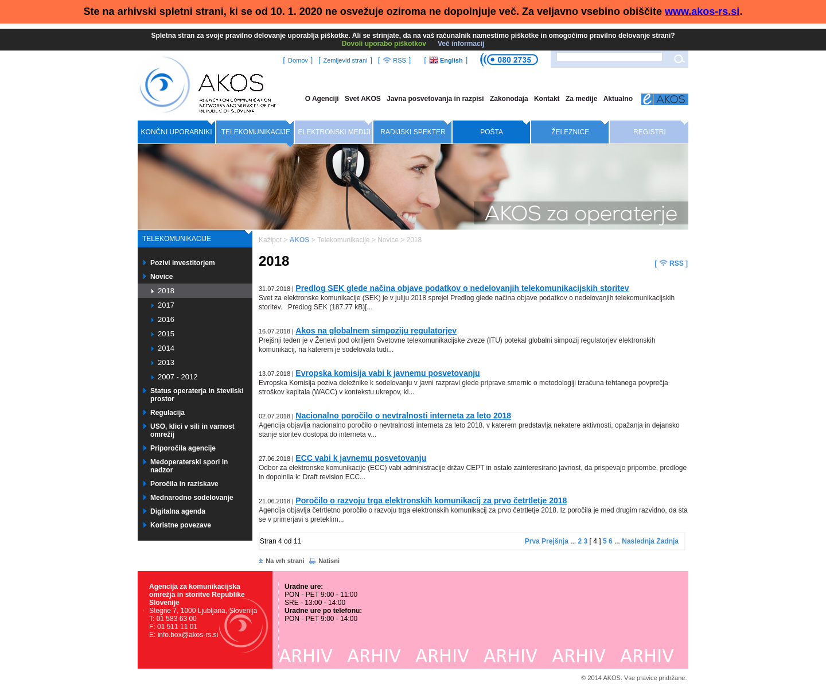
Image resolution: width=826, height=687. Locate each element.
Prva (532, 541)
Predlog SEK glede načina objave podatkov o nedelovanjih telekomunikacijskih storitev (462, 288)
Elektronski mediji (334, 132)
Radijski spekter (412, 132)
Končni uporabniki (176, 132)
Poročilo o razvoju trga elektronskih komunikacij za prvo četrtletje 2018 (431, 500)
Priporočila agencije (183, 448)
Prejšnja (554, 541)
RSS (394, 60)
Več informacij (461, 44)
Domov (298, 60)
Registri (649, 132)
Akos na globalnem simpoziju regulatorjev (376, 330)
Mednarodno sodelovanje (191, 498)
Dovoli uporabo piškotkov (384, 44)
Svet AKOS (363, 99)
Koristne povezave (180, 525)
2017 (166, 305)
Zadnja (667, 541)
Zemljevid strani (345, 60)
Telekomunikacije (255, 132)
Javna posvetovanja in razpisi (435, 99)
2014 (166, 348)
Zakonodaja (509, 99)
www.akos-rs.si (702, 11)
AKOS (300, 240)
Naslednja (638, 541)
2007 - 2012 (177, 376)
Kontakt (547, 99)
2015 (166, 333)
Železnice (570, 132)
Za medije (581, 99)
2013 (166, 362)
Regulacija (167, 413)
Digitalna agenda (177, 511)
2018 (166, 290)
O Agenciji (322, 99)
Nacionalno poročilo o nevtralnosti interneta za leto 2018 (403, 415)
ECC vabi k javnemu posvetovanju (360, 458)
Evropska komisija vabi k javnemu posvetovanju (387, 373)
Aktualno (618, 99)
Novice (161, 277)
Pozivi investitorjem (182, 263)
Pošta (491, 132)
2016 (166, 319)
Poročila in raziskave (184, 484)
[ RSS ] (671, 262)
